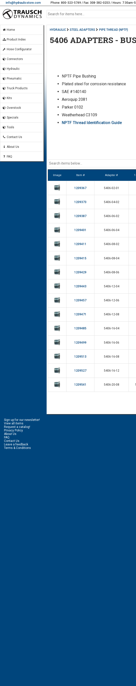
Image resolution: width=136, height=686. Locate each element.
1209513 (80, 356)
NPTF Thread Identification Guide (92, 122)
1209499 (80, 342)
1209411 (80, 244)
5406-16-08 (111, 356)
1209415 (80, 258)
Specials (10, 117)
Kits (7, 98)
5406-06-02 (111, 216)
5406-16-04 (111, 328)
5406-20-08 (111, 384)
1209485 (80, 328)
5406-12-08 (111, 314)
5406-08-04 (111, 258)
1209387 (80, 216)
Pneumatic (12, 78)
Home (8, 30)
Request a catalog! (17, 427)
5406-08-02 (111, 244)
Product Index (14, 39)
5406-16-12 (111, 370)
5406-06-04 (111, 230)
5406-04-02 (111, 202)
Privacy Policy (13, 430)
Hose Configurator (17, 49)
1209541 (80, 384)
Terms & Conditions (17, 448)
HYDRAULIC (58, 30)
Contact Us (12, 137)
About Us (10, 147)
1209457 (80, 300)
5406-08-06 (111, 272)
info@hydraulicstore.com (23, 3)
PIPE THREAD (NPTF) (113, 30)
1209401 (80, 230)
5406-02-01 (111, 188)
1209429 (80, 272)
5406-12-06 (111, 300)
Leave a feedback (16, 444)
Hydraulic (11, 69)
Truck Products (15, 88)
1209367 (80, 188)
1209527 (80, 370)
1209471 (80, 314)
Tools (8, 127)
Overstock (11, 108)
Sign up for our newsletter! (22, 420)
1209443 (80, 286)
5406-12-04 (111, 286)
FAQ (7, 156)
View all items (13, 423)
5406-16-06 (111, 342)
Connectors (12, 59)
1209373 (80, 202)
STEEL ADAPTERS (82, 30)
